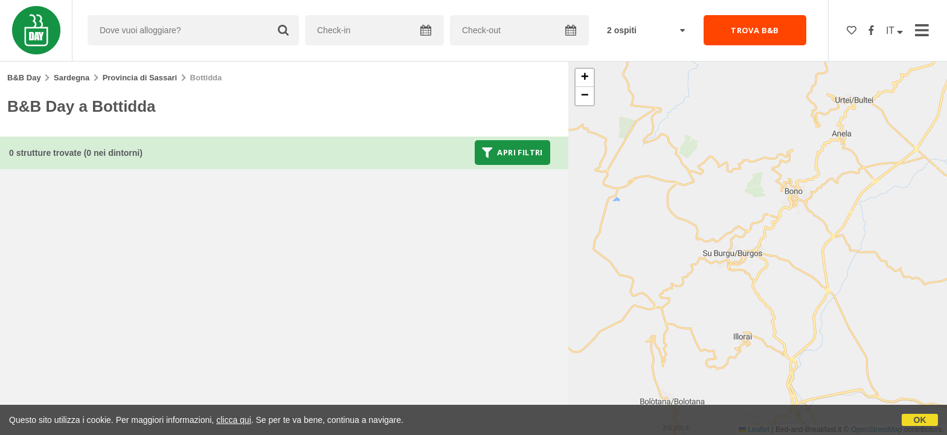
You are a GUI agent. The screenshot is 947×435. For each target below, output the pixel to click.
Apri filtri (512, 152)
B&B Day (24, 77)
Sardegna (71, 77)
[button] (585, 78)
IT (894, 30)
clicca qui (233, 420)
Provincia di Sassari (140, 77)
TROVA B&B (755, 30)
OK (920, 420)
